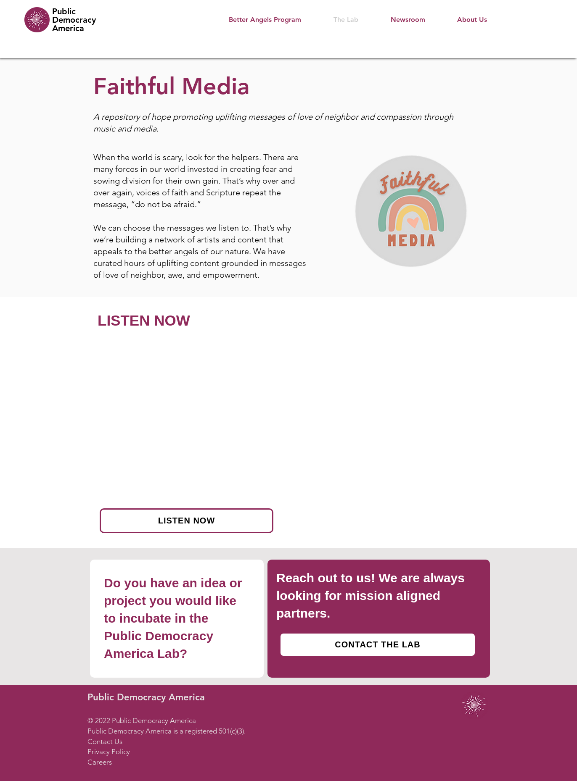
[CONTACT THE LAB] (377, 644)
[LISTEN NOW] (186, 520)
